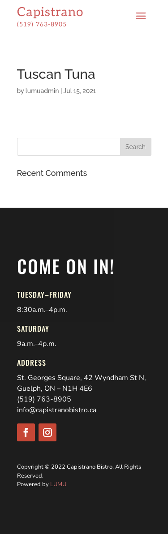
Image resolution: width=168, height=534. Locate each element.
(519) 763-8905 (44, 399)
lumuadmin (42, 90)
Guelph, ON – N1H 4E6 (54, 388)
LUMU (58, 484)
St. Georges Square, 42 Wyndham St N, (81, 378)
